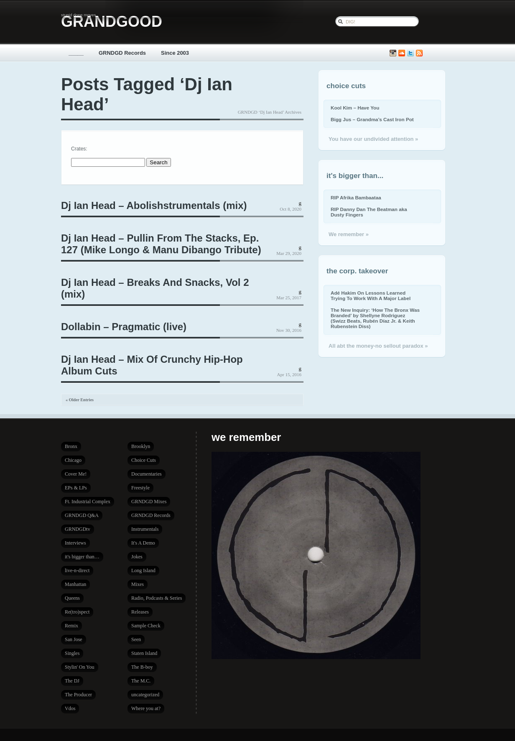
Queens (72, 598)
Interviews (75, 543)
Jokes (137, 557)
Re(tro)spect (77, 612)
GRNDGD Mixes (148, 501)
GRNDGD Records (122, 53)
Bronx (71, 446)
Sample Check (146, 626)
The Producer (78, 695)
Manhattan (75, 584)
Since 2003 (175, 53)
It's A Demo (143, 543)
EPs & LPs (76, 488)
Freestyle (140, 488)
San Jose (73, 639)
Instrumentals (144, 529)
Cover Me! (76, 474)
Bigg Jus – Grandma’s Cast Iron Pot (372, 119)
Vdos (70, 708)
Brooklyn (140, 446)
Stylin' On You (79, 667)
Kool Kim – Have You (355, 107)
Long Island (143, 570)
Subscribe (419, 53)
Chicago (73, 460)
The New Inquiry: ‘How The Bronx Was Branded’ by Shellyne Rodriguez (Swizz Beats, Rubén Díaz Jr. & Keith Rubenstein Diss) (375, 318)
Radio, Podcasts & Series (156, 598)
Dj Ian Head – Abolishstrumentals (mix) (154, 205)
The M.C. (140, 681)
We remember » (349, 234)
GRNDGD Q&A (82, 515)
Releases (140, 612)
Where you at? (146, 708)
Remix (71, 626)
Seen (136, 639)
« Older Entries (80, 399)
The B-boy (142, 667)
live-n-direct (77, 570)
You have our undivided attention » (373, 139)
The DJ (72, 681)
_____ (76, 53)
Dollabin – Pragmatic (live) (123, 326)
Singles (72, 653)
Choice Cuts (143, 460)
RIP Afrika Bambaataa (356, 197)
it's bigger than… (82, 557)
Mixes (137, 584)
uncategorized (145, 695)
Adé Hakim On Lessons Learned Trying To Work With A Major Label (370, 295)
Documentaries (146, 474)
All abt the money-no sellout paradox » (378, 346)
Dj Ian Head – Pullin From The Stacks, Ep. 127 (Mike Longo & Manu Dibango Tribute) (161, 243)
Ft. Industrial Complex (87, 501)
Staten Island (144, 653)
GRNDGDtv (77, 529)
